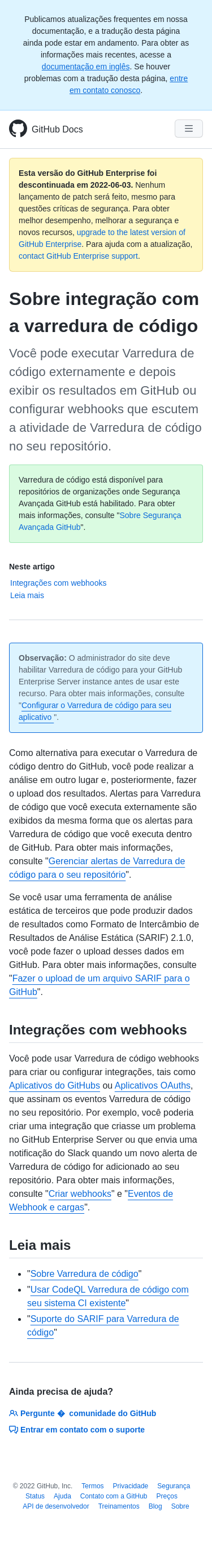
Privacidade (131, 1486)
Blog (155, 1506)
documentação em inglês (86, 66)
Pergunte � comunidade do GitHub (82, 1413)
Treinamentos (119, 1506)
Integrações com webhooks (58, 582)
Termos (92, 1486)
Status (35, 1496)
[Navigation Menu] (189, 129)
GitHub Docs (57, 129)
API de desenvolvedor (56, 1506)
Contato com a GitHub (114, 1496)
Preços (167, 1496)
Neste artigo (32, 566)
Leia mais (27, 595)
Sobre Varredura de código (85, 1274)
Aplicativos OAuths (153, 1085)
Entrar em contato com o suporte (77, 1429)
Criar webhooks (80, 1194)
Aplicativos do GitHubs (54, 1085)
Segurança (173, 1486)
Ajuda (62, 1496)
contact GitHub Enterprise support (78, 255)
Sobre (180, 1506)
